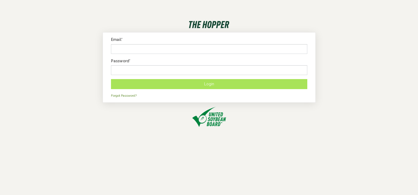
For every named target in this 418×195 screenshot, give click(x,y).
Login (209, 84)
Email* (117, 39)
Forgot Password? (124, 96)
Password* (120, 61)
